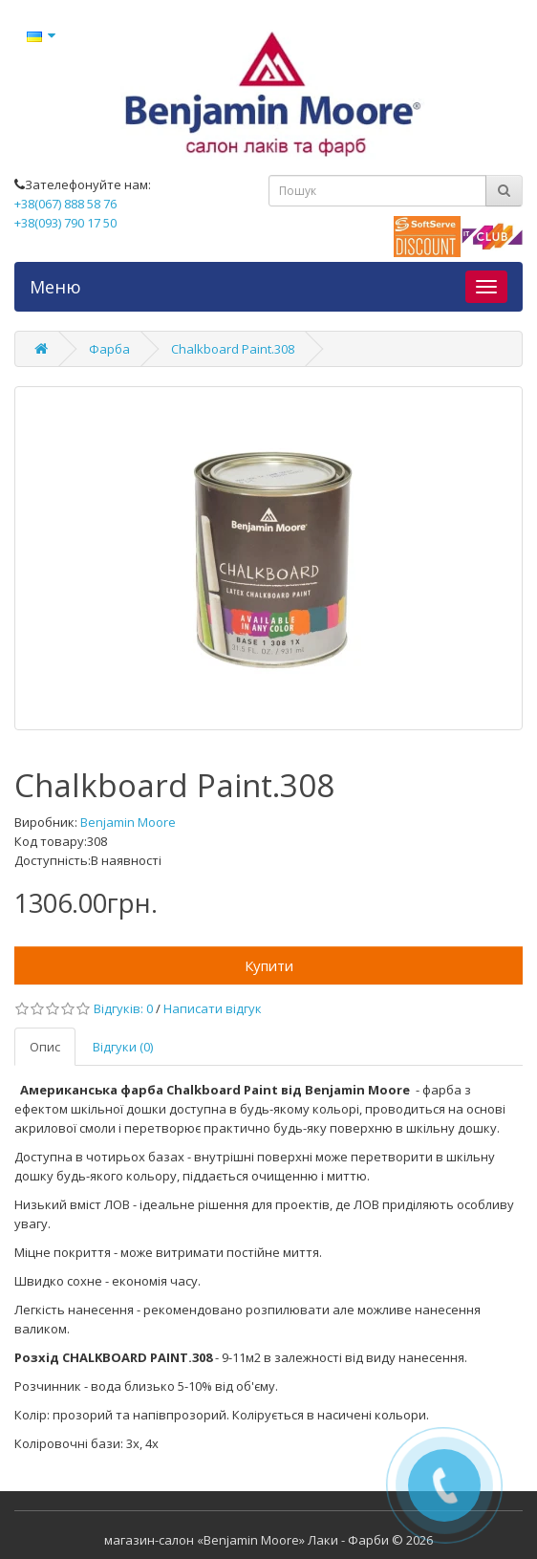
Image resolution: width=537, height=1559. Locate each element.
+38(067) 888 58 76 (65, 203)
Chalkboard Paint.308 (232, 348)
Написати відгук (212, 1008)
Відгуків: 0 (123, 1008)
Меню (55, 286)
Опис (45, 1046)
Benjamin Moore (128, 822)
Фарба (109, 348)
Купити (269, 965)
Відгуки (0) (123, 1046)
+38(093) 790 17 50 (65, 222)
